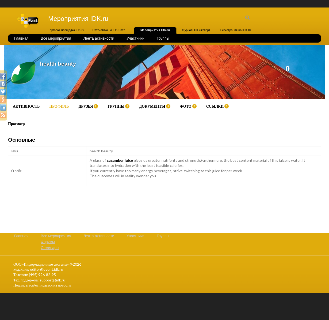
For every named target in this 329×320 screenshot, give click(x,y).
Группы (163, 38)
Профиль (59, 106)
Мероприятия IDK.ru (155, 30)
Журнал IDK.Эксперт (196, 30)
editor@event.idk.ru (46, 269)
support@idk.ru (52, 280)
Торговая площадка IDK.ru (66, 30)
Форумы (48, 242)
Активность (26, 106)
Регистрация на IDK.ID (235, 30)
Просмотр (16, 123)
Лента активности (98, 38)
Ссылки (217, 106)
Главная (21, 38)
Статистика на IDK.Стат (109, 30)
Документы (154, 106)
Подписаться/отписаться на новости (42, 285)
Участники (135, 38)
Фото (188, 106)
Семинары (50, 248)
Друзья (88, 106)
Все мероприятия (56, 38)
